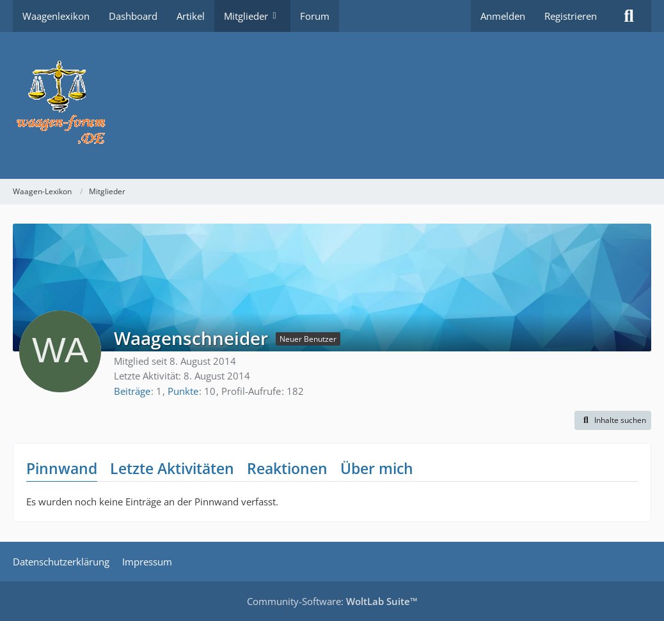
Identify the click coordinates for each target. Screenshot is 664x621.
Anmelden (502, 16)
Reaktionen (287, 468)
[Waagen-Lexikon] (332, 105)
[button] (612, 420)
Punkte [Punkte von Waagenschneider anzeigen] (183, 391)
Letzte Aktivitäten (172, 468)
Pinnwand (61, 468)
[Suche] (628, 16)
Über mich (376, 468)
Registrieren (570, 16)
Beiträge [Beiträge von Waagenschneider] (132, 391)
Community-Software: (332, 601)
